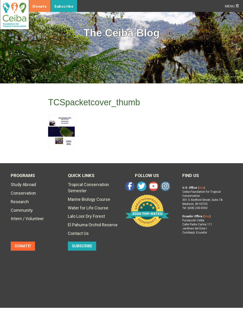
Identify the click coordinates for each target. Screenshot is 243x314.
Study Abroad (23, 184)
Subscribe (64, 6)
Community (22, 210)
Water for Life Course (88, 207)
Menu (230, 6)
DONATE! (23, 246)
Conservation (23, 193)
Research (20, 201)
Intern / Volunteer (27, 218)
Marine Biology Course (89, 199)
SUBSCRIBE (82, 246)
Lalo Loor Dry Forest (86, 216)
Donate (40, 6)
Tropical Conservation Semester (88, 187)
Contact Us (78, 233)
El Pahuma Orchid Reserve (93, 224)
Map (201, 187)
